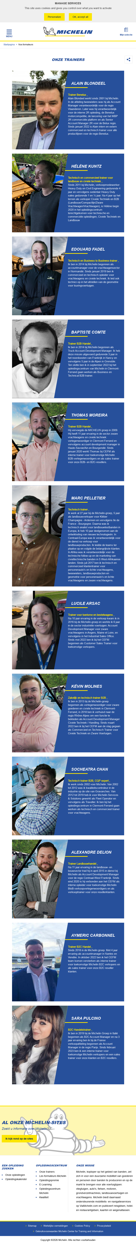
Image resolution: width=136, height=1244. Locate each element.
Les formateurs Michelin (52, 1176)
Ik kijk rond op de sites (19, 1138)
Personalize (54, 16)
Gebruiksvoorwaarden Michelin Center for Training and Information (69, 1231)
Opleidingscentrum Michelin (49, 1190)
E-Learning (45, 1184)
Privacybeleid (104, 1225)
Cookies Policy (82, 1225)
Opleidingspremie (49, 1180)
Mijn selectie (126, 35)
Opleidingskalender (16, 1179)
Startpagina (9, 45)
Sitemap (32, 1225)
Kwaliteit (44, 1197)
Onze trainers (47, 1171)
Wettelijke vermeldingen (55, 1225)
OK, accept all (80, 16)
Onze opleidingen (15, 1174)
